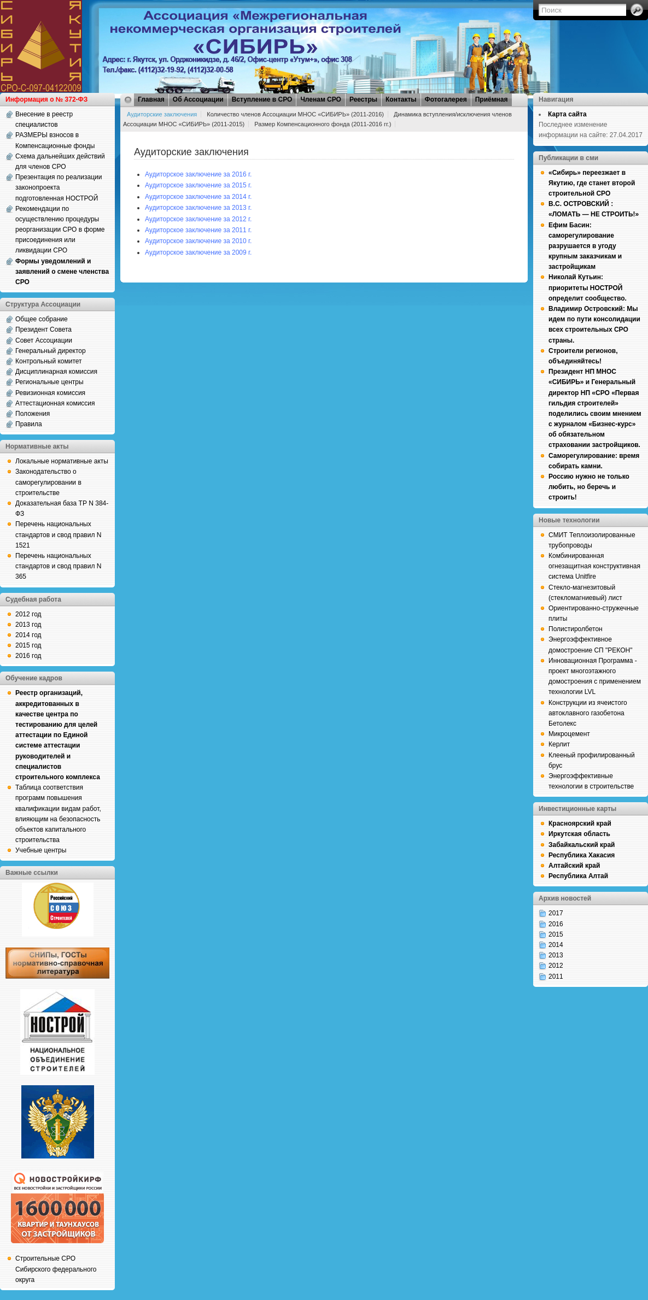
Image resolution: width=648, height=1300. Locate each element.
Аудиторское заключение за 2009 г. (198, 252)
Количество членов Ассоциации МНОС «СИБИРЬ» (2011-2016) (295, 114)
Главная (151, 99)
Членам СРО (320, 99)
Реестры (363, 99)
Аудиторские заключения (162, 114)
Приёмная (491, 99)
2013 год (28, 624)
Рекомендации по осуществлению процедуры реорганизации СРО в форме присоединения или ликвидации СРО (60, 230)
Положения (32, 413)
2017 (555, 913)
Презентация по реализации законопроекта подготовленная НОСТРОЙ (58, 187)
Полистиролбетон (575, 629)
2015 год (28, 645)
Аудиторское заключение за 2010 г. (198, 241)
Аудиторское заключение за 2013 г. (198, 207)
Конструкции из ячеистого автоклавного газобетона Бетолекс (587, 713)
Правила (28, 424)
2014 (555, 945)
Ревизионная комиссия (50, 393)
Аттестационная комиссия (55, 403)
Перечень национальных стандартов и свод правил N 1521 (58, 534)
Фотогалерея (446, 99)
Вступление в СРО (262, 99)
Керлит (559, 744)
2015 (555, 934)
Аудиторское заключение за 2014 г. (198, 197)
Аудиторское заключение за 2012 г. (198, 219)
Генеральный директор (50, 351)
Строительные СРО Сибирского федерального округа (55, 1269)
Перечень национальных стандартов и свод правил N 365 (58, 566)
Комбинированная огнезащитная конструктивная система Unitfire (594, 566)
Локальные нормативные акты (61, 461)
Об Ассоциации (198, 99)
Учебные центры (40, 850)
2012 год (28, 614)
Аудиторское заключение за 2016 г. (198, 174)
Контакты (401, 99)
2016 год (28, 656)
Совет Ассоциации (43, 340)
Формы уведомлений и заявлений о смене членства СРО (62, 271)
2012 (555, 965)
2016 (555, 924)
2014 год (28, 635)
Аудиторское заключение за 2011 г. (198, 230)
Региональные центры (49, 382)
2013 (555, 955)
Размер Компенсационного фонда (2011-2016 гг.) (322, 124)
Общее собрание (41, 319)
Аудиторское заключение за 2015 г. (198, 185)
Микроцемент (569, 734)
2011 (555, 976)
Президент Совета (43, 329)
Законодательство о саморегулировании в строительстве (48, 482)
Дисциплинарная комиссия (56, 371)
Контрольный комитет (48, 361)
